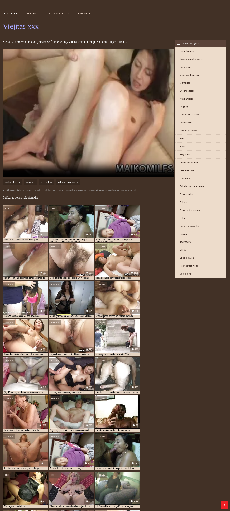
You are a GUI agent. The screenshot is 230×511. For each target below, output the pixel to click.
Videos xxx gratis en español (149, 506)
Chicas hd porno (188, 131)
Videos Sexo (212, 500)
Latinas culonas (164, 489)
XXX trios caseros (183, 495)
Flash (182, 147)
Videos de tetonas (111, 489)
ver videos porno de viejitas (48, 470)
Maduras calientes (33, 483)
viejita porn (21, 476)
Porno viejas (176, 506)
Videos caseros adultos (64, 489)
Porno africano (26, 486)
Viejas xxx (52, 483)
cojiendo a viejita (122, 466)
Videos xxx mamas (201, 486)
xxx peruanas (106, 492)
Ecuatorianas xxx (95, 483)
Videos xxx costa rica (135, 495)
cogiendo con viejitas (73, 466)
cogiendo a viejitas (49, 466)
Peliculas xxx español (35, 489)
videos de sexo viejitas (14, 472)
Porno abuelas (120, 486)
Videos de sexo (109, 503)
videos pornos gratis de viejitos (96, 474)
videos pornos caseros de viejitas (20, 474)
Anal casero (130, 497)
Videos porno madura (189, 500)
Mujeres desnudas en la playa (61, 497)
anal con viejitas (12, 466)
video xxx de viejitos (126, 470)
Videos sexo (89, 497)
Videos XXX (10, 497)
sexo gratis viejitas (176, 468)
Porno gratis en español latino (163, 503)
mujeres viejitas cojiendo (70, 468)
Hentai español (103, 506)
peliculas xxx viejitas (98, 468)
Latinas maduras (160, 495)
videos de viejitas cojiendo (74, 472)
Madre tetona (146, 492)
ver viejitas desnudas (101, 470)
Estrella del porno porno (192, 186)
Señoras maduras (200, 483)
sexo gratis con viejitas (151, 468)
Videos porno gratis (187, 489)
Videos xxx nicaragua (208, 495)
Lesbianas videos (189, 162)
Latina (183, 218)
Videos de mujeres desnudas (171, 486)
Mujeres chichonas (150, 483)
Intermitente (185, 242)
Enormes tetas (187, 91)
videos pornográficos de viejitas (203, 472)
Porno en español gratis (90, 495)
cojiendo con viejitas (168, 466)
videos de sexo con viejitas (174, 470)
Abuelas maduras (69, 492)
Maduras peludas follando (58, 495)
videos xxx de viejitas (175, 474)
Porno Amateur (187, 51)
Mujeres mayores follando (47, 506)
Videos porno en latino (196, 503)
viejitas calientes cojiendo (63, 476)
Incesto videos (69, 500)
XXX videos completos (27, 495)
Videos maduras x (27, 492)
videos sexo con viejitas (68, 182)
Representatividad (189, 266)
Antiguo (183, 202)
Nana (182, 139)
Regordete (185, 155)
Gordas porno (60, 503)
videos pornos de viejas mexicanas (58, 474)
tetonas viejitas (22, 470)
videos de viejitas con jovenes (106, 472)
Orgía (183, 250)
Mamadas (185, 83)
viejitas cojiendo (111, 476)
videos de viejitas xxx (172, 472)
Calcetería (185, 178)
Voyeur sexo (186, 123)
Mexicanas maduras (97, 486)
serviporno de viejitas (124, 468)
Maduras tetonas (141, 486)
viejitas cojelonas (89, 476)
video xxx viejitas (149, 470)
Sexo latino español (211, 497)
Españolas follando (110, 497)
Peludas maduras (48, 500)
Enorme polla (186, 194)
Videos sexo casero (119, 500)
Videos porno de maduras (155, 497)
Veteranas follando (30, 497)
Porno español (12, 503)
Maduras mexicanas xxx (138, 489)
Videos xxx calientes (162, 500)
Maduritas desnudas (185, 497)
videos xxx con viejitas (149, 474)
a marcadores (85, 13)
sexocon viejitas (198, 468)
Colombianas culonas (16, 506)
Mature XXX (121, 506)
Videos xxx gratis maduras (19, 500)
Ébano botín (186, 274)
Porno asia (185, 67)
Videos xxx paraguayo (37, 503)
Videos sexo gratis (132, 503)
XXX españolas (95, 500)
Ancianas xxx (48, 492)
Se (82, 500)
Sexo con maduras (71, 483)
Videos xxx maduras (175, 483)
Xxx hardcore (186, 99)
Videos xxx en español (78, 506)
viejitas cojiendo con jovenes (175, 476)
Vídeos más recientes (58, 13)
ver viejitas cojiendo (77, 470)
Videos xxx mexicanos (85, 503)
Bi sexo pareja (187, 258)
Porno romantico (166, 492)
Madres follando (126, 492)
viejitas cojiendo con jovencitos (140, 476)
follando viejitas (45, 468)
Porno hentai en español (122, 483)
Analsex (184, 107)
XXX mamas (89, 492)
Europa (183, 234)
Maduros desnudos (189, 75)
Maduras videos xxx (71, 486)
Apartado (32, 13)
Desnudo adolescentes (191, 59)
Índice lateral (10, 13)
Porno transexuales (189, 226)
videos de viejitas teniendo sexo (141, 472)
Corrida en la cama (190, 115)
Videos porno (186, 492)
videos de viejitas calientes (43, 472)
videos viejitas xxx (125, 474)
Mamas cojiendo (206, 492)
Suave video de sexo (190, 210)
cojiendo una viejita (192, 466)
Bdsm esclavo (187, 170)
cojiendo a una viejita (98, 466)
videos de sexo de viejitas (204, 470)
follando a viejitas (23, 468)
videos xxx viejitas (198, 474)
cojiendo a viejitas (144, 466)
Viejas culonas (12, 483)
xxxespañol (113, 495)
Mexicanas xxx (89, 489)
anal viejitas (30, 466)
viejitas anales (38, 476)
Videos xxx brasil (47, 486)
